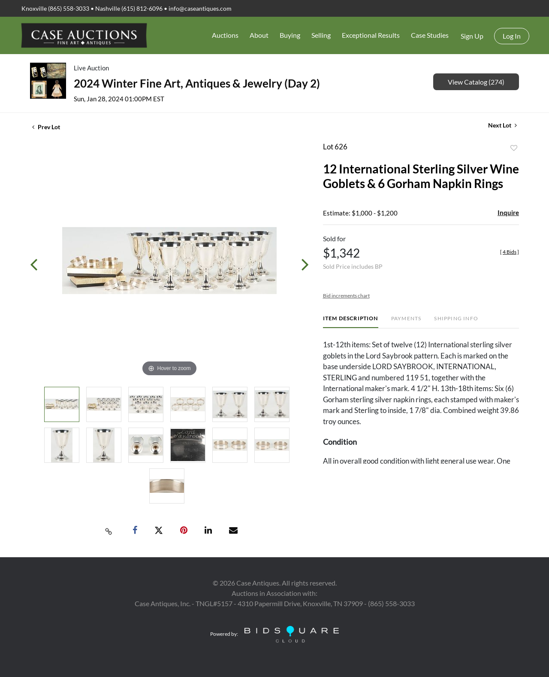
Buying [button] (290, 35)
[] (509, 252)
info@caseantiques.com (200, 8)
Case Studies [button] (430, 35)
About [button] (259, 35)
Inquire (508, 212)
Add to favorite (514, 148)
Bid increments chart (346, 295)
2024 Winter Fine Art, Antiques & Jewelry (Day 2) (197, 83)
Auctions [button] (225, 35)
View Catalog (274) (476, 82)
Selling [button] (321, 35)
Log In (512, 36)
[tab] (350, 322)
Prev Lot (46, 127)
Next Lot (502, 125)
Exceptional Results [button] (371, 35)
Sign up (472, 36)
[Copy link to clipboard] (109, 530)
